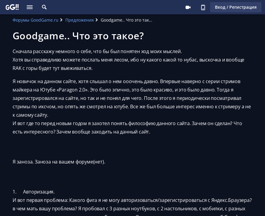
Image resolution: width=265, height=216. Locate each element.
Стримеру (188, 7)
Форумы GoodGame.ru (35, 20)
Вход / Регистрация (236, 7)
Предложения (79, 20)
